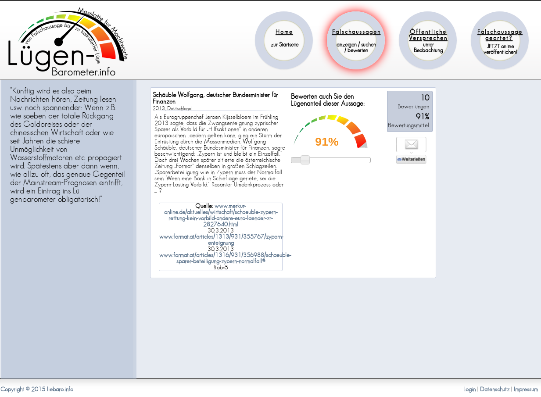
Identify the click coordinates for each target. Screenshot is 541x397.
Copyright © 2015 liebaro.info (36, 389)
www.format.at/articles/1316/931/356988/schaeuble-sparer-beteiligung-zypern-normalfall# (225, 258)
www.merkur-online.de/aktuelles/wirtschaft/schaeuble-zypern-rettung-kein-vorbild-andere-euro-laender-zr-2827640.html (221, 215)
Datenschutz (494, 389)
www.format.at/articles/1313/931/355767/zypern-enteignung (221, 240)
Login (469, 389)
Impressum (526, 389)
